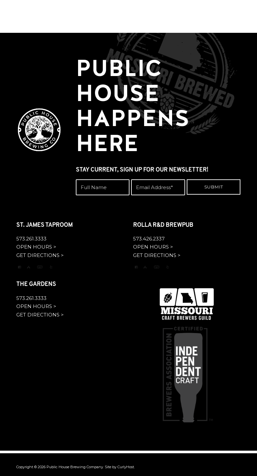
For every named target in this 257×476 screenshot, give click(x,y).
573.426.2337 (149, 239)
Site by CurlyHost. (120, 467)
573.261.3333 (31, 239)
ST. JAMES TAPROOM (44, 225)
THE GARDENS (36, 284)
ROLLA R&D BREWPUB (163, 225)
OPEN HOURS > (36, 247)
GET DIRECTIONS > (40, 255)
